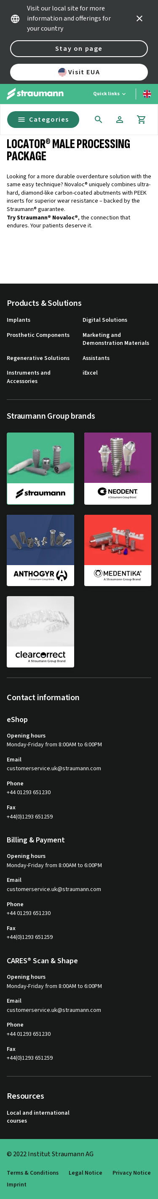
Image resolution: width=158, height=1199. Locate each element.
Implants (18, 320)
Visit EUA (79, 72)
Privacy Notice (131, 1173)
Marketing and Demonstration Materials (116, 339)
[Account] (119, 119)
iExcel (90, 373)
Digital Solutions (105, 320)
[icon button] (139, 18)
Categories (43, 119)
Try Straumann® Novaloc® (42, 218)
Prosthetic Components (38, 335)
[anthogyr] (40, 550)
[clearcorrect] (40, 631)
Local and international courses (38, 1117)
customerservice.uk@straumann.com (54, 769)
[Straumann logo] (35, 94)
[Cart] (141, 119)
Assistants (96, 358)
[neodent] (118, 468)
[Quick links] (110, 94)
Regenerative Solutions (38, 358)
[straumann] (40, 468)
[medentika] (118, 550)
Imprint (17, 1185)
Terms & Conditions (33, 1173)
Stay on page (79, 48)
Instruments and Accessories (29, 377)
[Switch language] (147, 94)
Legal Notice (85, 1173)
